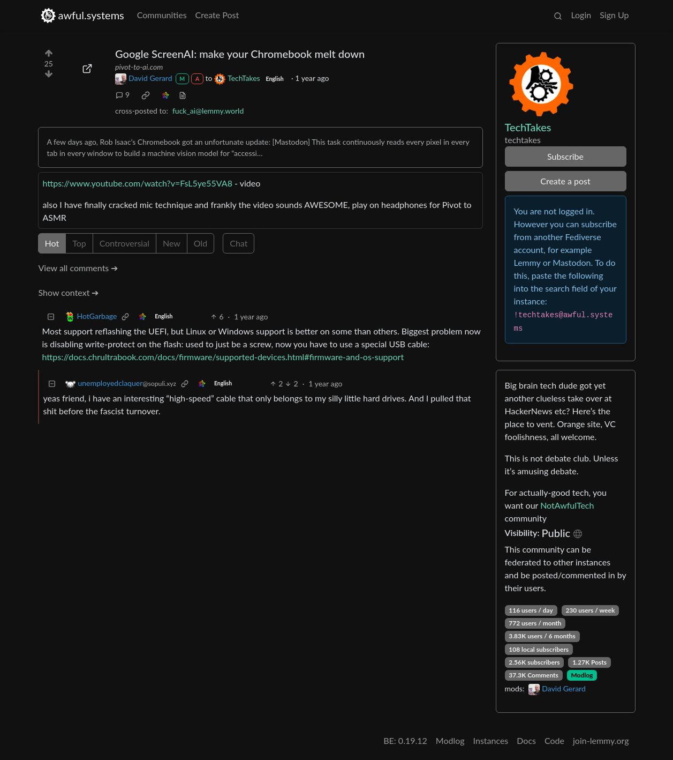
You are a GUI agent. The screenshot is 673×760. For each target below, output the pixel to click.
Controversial (124, 243)
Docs (526, 740)
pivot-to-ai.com (139, 66)
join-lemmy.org (601, 740)
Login (581, 15)
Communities (162, 15)
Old (200, 243)
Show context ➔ (69, 292)
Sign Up (614, 15)
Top (79, 243)
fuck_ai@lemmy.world (208, 110)
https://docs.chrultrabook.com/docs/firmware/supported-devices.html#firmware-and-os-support (223, 357)
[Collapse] (50, 316)
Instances (491, 740)
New (171, 243)
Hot (52, 243)
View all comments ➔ (78, 268)
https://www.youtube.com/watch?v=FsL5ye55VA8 (137, 183)
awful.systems (82, 15)
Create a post (565, 181)
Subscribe (565, 156)
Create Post (217, 15)
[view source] (182, 94)
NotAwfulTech (567, 505)
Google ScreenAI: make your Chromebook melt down (240, 53)
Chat (238, 243)
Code (554, 740)
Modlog (582, 675)
